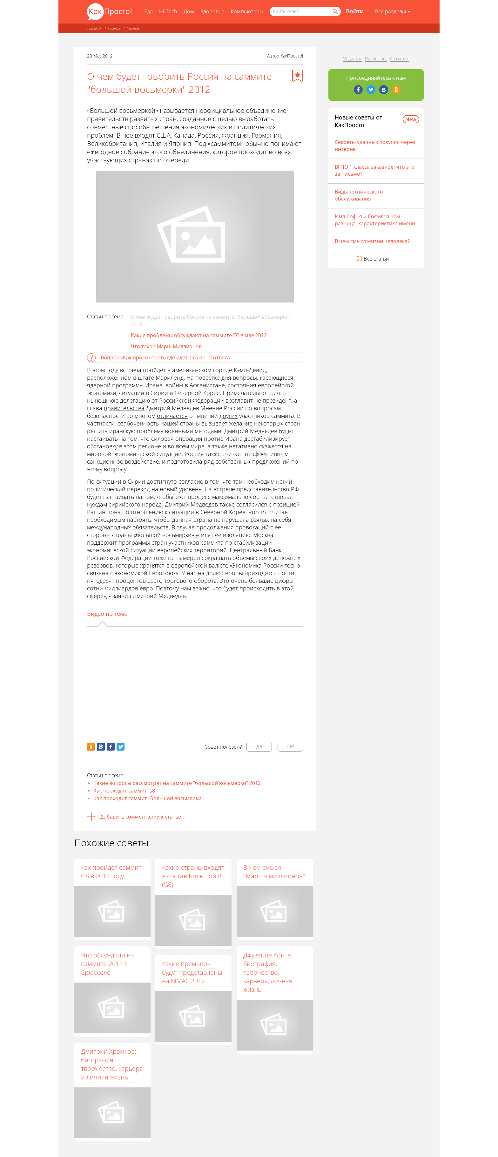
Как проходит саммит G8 (124, 790)
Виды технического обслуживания (359, 195)
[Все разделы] (393, 12)
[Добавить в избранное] (297, 76)
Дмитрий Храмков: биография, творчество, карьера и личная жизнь (112, 1064)
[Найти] (335, 11)
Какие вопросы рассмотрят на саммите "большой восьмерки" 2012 (177, 782)
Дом (189, 11)
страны (190, 423)
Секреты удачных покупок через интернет (375, 146)
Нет (290, 746)
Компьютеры (247, 11)
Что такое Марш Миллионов (166, 346)
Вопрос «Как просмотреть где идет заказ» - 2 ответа (165, 357)
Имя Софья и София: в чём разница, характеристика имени (375, 220)
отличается (172, 415)
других (228, 415)
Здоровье (212, 11)
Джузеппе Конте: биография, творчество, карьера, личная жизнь (268, 972)
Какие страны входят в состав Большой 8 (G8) (194, 876)
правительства (124, 408)
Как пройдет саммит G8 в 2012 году (111, 871)
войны (174, 385)
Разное (114, 28)
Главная (94, 28)
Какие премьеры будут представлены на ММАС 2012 (193, 972)
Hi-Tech (168, 11)
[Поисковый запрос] (305, 11)
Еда (148, 11)
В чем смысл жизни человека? (372, 241)
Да (259, 746)
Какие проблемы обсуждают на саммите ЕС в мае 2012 (199, 335)
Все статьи (376, 258)
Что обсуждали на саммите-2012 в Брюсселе (107, 964)
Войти (355, 11)
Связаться (399, 58)
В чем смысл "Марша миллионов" (274, 871)
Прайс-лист (376, 58)
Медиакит (352, 58)
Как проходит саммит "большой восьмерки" (148, 798)
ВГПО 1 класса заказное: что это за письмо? (374, 170)
